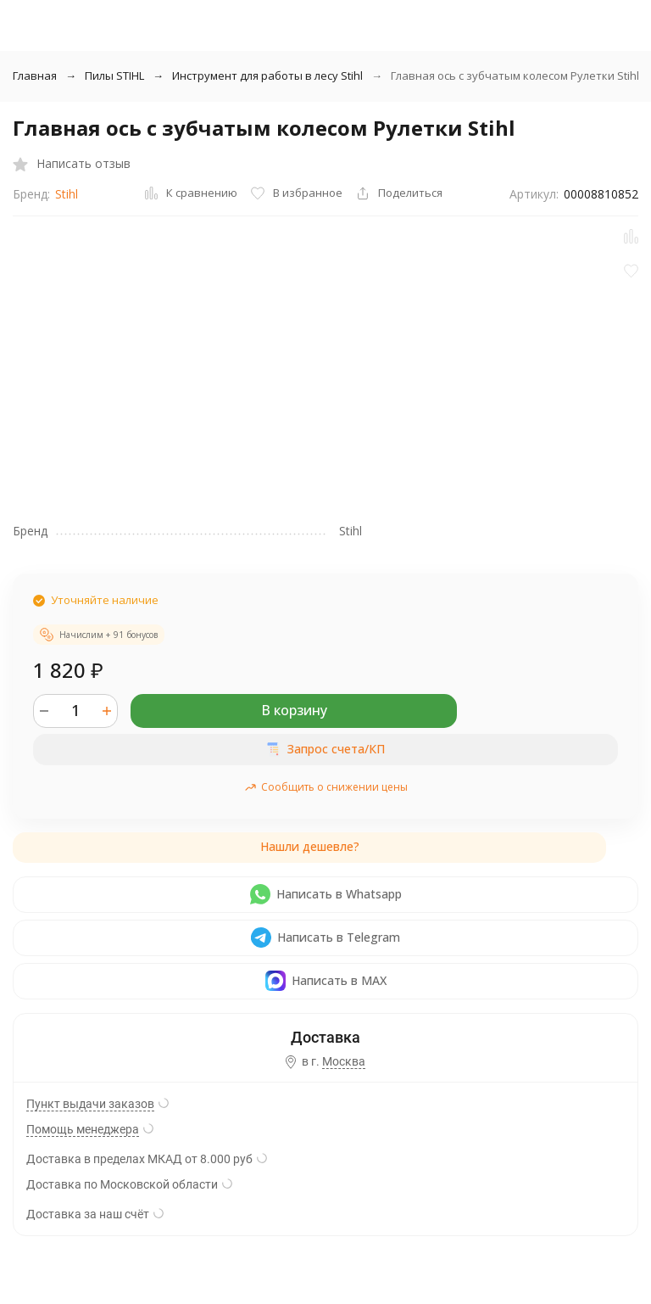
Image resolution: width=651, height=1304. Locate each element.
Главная (35, 75)
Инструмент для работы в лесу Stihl (267, 75)
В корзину (294, 710)
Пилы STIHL (114, 75)
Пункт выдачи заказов (90, 1104)
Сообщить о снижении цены (326, 787)
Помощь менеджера (82, 1129)
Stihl (66, 194)
